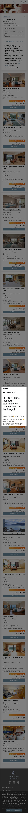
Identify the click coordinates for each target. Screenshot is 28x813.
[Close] (24, 388)
